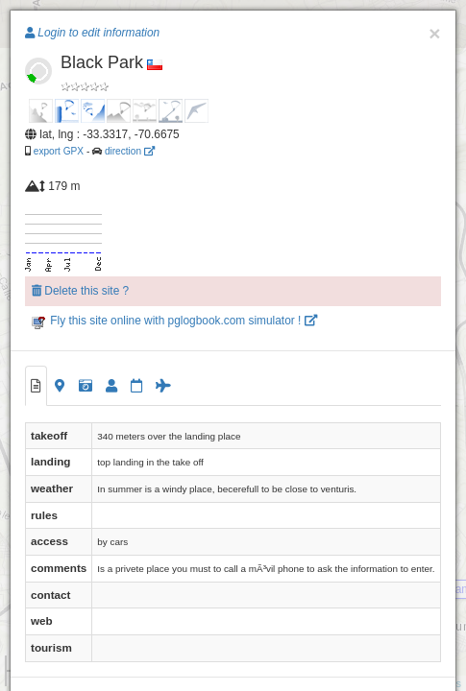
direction (130, 151)
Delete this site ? (80, 291)
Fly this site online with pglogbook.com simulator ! (174, 320)
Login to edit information (92, 32)
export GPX (59, 151)
